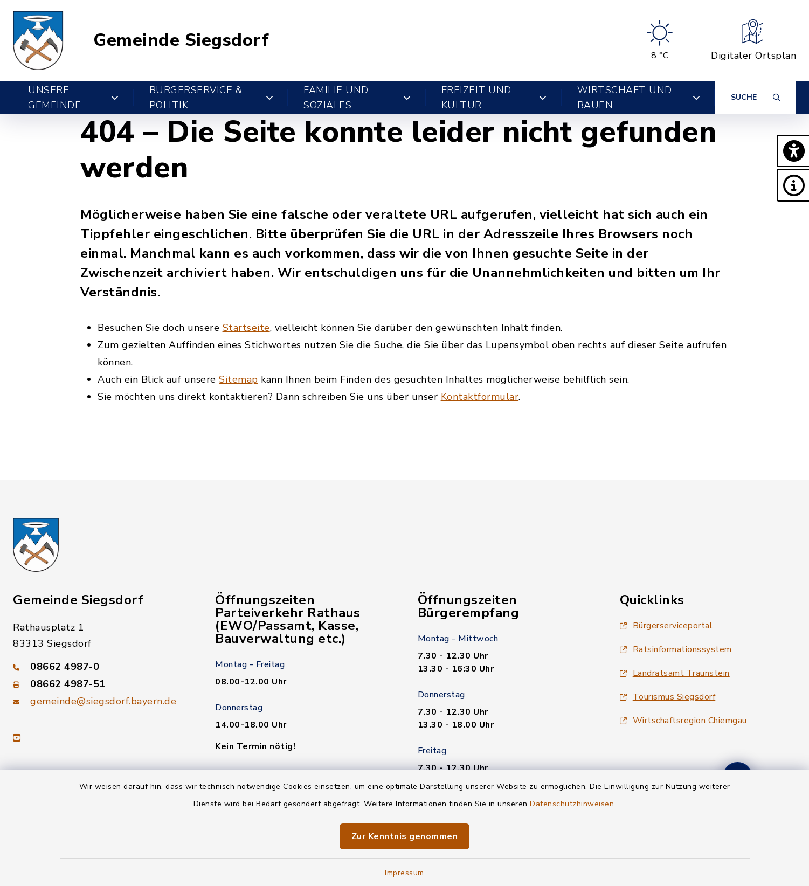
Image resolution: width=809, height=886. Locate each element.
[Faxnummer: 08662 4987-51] (101, 683)
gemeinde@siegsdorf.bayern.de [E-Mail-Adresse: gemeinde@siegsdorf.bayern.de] (103, 701)
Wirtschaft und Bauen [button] (638, 98)
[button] (793, 151)
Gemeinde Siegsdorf (181, 40)
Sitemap (238, 379)
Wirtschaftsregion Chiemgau (683, 720)
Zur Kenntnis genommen (404, 836)
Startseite (246, 327)
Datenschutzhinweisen (572, 804)
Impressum (404, 873)
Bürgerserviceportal (666, 626)
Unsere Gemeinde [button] (73, 98)
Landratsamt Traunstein (675, 673)
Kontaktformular (480, 396)
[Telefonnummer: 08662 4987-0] (101, 666)
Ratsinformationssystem (676, 649)
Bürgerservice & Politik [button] (211, 98)
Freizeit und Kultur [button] (494, 98)
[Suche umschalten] (755, 97)
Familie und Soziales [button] (357, 98)
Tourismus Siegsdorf (668, 697)
